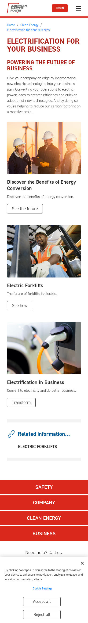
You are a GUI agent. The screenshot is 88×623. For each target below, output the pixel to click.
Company (44, 502)
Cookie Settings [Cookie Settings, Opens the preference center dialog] (42, 590)
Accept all (42, 602)
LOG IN (60, 8)
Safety (44, 487)
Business (44, 533)
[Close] (82, 564)
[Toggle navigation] (78, 8)
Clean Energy (44, 518)
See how (19, 305)
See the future (25, 209)
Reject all (42, 616)
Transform (21, 402)
